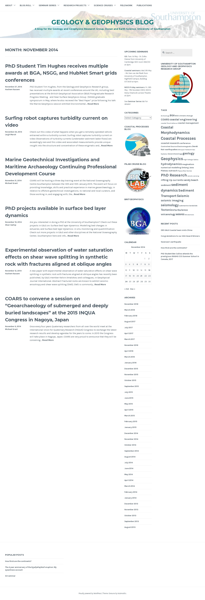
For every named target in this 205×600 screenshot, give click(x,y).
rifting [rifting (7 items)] (164, 180)
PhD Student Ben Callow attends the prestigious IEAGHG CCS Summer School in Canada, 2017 (180, 256)
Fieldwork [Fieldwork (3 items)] (188, 150)
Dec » (132, 289)
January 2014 (130, 498)
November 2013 (131, 509)
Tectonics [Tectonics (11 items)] (167, 209)
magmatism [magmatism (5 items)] (188, 164)
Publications (144, 5)
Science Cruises (103, 5)
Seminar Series (47, 5)
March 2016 (129, 357)
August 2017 (129, 321)
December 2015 (131, 369)
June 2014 (128, 468)
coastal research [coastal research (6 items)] (170, 143)
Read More (93, 103)
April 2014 (128, 480)
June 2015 (128, 398)
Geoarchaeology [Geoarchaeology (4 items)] (175, 154)
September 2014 (131, 451)
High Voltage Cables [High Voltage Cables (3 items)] (191, 160)
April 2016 (128, 351)
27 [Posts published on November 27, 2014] (138, 282)
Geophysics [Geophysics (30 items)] (172, 158)
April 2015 (128, 410)
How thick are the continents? (174, 248)
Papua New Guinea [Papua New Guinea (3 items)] (185, 171)
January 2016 (130, 363)
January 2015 (130, 427)
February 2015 (130, 421)
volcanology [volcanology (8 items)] (168, 214)
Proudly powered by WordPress (90, 593)
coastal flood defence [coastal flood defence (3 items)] (169, 123)
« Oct (126, 289)
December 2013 (131, 504)
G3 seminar (10, 576)
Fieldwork (126, 5)
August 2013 (130, 527)
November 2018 (131, 304)
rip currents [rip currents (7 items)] (176, 180)
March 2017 (129, 339)
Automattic (122, 593)
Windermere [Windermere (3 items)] (189, 215)
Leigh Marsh (10, 134)
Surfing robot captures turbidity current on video (50, 121)
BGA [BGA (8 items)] (172, 115)
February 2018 (130, 316)
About (8, 5)
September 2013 (131, 521)
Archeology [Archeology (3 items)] (165, 116)
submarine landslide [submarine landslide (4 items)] (188, 206)
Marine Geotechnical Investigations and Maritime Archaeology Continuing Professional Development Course (59, 166)
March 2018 (129, 310)
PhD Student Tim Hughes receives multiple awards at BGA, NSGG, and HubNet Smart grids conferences (55, 72)
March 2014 (129, 486)
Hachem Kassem (12, 89)
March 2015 (129, 416)
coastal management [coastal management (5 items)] (188, 123)
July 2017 (128, 327)
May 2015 (128, 404)
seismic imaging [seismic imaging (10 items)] (172, 200)
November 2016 (131, 345)
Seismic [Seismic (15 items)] (183, 196)
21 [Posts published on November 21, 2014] (141, 276)
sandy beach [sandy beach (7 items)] (191, 180)
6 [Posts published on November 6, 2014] (137, 264)
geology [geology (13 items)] (188, 153)
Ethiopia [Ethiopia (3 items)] (181, 150)
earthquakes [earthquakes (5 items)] (171, 149)
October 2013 (130, 515)
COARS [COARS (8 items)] (165, 119)
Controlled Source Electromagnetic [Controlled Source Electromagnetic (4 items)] (176, 146)
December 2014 (131, 433)
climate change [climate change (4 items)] (186, 116)
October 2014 (130, 445)
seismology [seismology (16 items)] (170, 205)
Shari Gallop (10, 225)
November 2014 (131, 439)
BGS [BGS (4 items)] (177, 116)
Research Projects (75, 5)
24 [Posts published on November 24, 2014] (126, 282)
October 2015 (130, 380)
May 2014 (128, 474)
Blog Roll (25, 5)
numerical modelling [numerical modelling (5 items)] (171, 167)
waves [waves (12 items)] (180, 214)
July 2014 (128, 463)
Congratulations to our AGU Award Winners (180, 236)
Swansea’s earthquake (171, 242)
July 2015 (128, 392)
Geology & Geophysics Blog (102, 22)
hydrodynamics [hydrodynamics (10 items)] (171, 164)
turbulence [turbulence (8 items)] (181, 209)
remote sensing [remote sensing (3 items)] (193, 176)
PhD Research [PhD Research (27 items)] (174, 175)
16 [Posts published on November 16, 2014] (149, 270)
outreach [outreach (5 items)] (173, 170)
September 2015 (131, 386)
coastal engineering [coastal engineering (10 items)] (183, 119)
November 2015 (131, 374)
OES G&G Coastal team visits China (176, 230)
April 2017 (128, 333)
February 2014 (130, 492)
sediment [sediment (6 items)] (166, 185)
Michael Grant (11, 183)
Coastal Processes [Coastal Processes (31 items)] (178, 138)
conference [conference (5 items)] (184, 143)
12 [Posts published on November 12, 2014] (134, 270)
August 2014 (129, 457)
